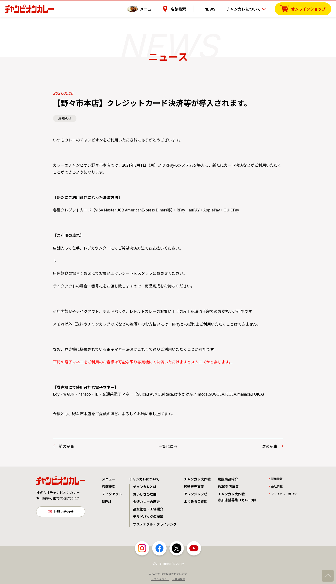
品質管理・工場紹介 (148, 509)
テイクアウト (112, 493)
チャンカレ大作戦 (197, 479)
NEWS (213, 8)
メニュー (155, 8)
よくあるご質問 (195, 501)
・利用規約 (178, 579)
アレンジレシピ (195, 493)
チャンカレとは (144, 486)
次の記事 (269, 446)
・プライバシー (160, 579)
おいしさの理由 (144, 494)
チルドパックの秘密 (148, 516)
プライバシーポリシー (285, 494)
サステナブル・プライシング (155, 524)
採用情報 (277, 479)
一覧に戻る (168, 446)
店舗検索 (185, 8)
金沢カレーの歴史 (146, 501)
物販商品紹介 (228, 479)
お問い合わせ (63, 512)
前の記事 (66, 446)
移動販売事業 (194, 486)
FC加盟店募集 (228, 486)
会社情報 (277, 486)
